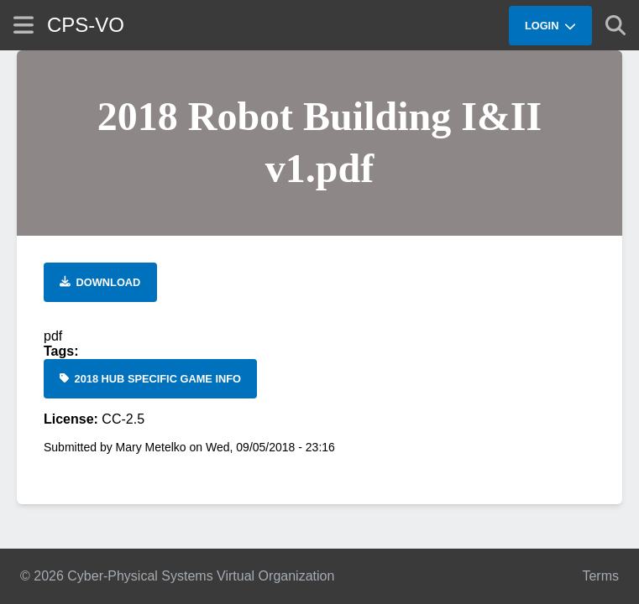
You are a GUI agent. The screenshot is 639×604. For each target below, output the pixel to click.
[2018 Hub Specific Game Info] (150, 378)
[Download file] (100, 282)
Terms (600, 576)
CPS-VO (85, 24)
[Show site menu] (23, 24)
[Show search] (615, 25)
